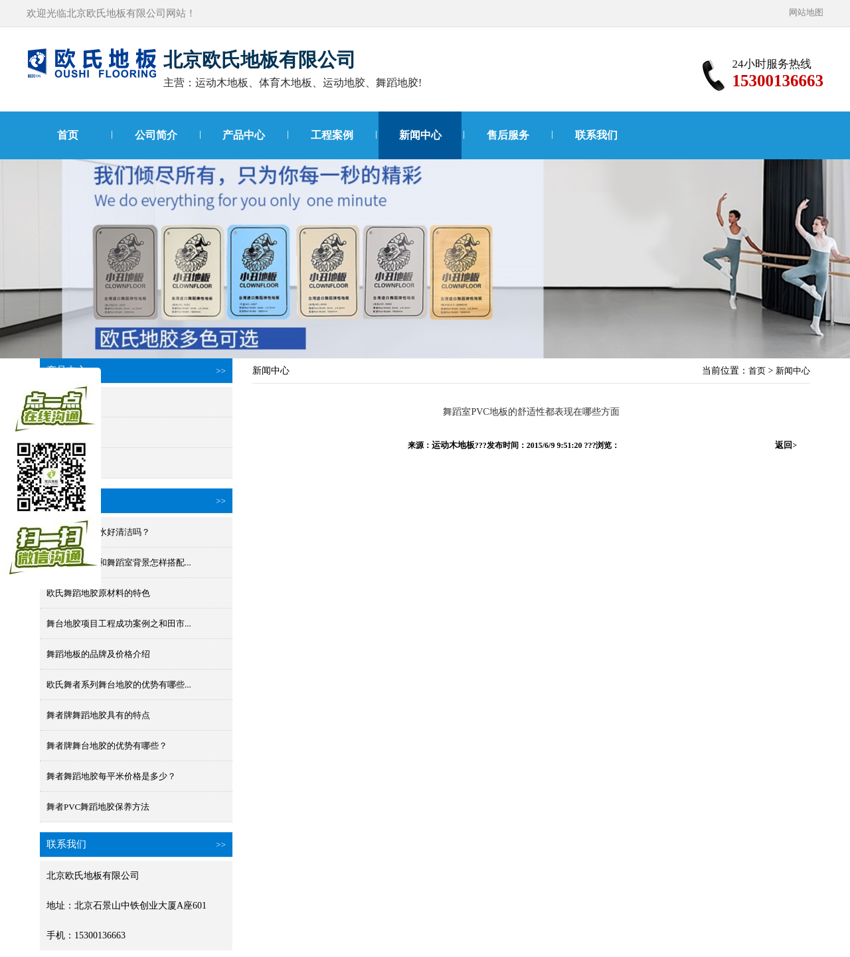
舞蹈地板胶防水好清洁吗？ (98, 532)
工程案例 (332, 135)
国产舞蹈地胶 (72, 432)
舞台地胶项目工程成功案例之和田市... (118, 623)
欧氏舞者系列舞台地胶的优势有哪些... (118, 685)
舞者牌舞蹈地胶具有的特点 (98, 715)
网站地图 (806, 12)
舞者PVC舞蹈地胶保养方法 (97, 807)
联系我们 (596, 135)
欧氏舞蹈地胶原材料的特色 (98, 593)
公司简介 (156, 135)
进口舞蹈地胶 (72, 402)
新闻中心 (420, 135)
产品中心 (243, 135)
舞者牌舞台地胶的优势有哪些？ (106, 746)
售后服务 (508, 135)
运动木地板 (453, 445)
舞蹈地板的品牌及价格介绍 (98, 654)
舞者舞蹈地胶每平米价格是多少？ (111, 776)
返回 (786, 445)
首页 (67, 135)
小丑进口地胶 (72, 463)
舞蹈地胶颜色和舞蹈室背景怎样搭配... (118, 562)
